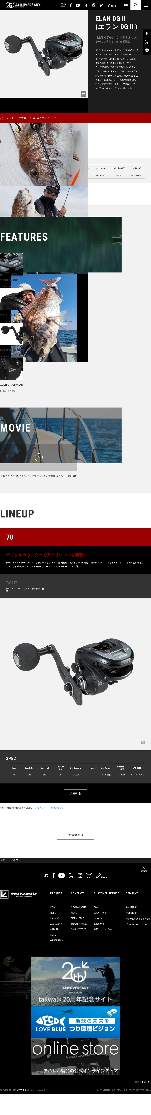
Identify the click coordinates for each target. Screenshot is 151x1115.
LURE (53, 934)
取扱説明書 (74, 835)
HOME (2, 860)
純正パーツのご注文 (103, 929)
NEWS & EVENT (78, 907)
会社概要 (131, 907)
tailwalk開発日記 (79, 923)
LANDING (54, 918)
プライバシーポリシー (138, 924)
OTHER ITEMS (57, 940)
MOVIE (74, 912)
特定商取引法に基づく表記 (138, 918)
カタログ (98, 918)
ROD (52, 907)
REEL (53, 912)
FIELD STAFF (77, 918)
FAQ (96, 907)
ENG (125, 5)
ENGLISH (146, 1081)
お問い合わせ (100, 912)
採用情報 (131, 913)
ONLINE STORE (78, 929)
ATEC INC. (21, 1090)
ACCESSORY (56, 923)
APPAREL (55, 929)
